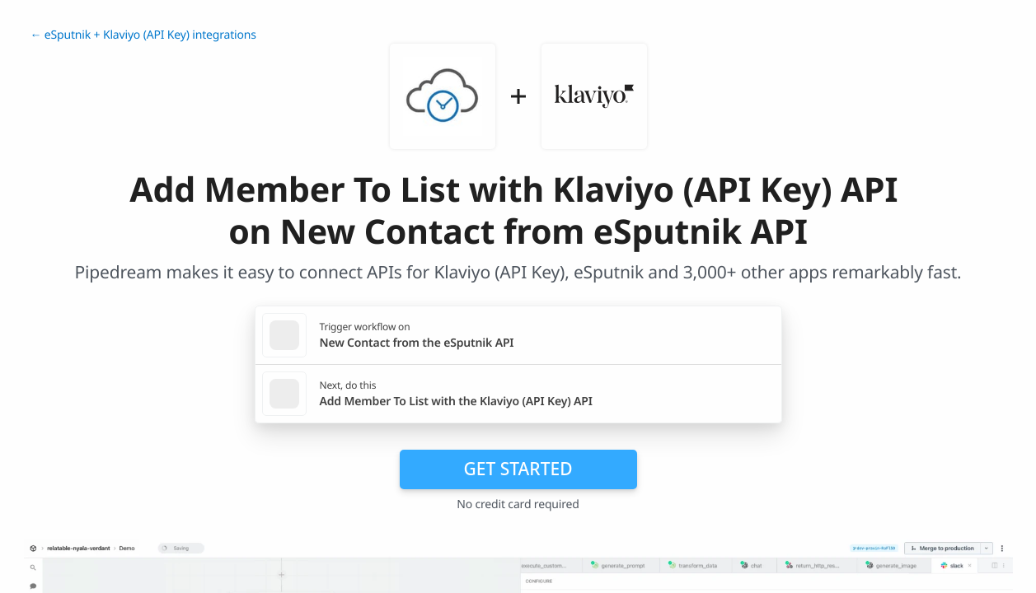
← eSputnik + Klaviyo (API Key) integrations (143, 35)
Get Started (518, 468)
